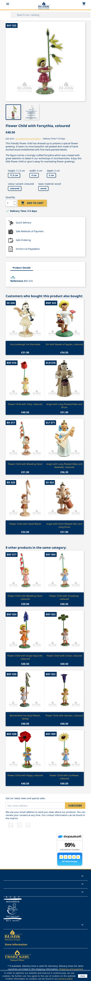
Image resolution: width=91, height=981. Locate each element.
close (82, 976)
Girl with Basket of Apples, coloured (64, 344)
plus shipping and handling (28, 138)
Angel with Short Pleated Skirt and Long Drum (64, 525)
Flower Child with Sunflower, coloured (64, 777)
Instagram (27, 825)
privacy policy (65, 978)
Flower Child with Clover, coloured (64, 655)
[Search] (50, 15)
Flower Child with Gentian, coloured (64, 715)
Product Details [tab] (22, 267)
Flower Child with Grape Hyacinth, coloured (25, 657)
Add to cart (32, 203)
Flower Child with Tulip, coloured (25, 404)
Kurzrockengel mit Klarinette (25, 344)
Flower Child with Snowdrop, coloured (64, 597)
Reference (16, 280)
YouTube (19, 825)
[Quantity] (9, 203)
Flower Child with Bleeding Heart (25, 463)
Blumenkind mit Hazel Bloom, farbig (25, 717)
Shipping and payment (71, 969)
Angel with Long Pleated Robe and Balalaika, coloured (64, 465)
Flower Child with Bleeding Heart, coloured (25, 597)
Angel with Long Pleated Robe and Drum (64, 406)
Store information (16, 944)
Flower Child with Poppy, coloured (25, 775)
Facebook (10, 825)
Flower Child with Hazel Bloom (25, 523)
